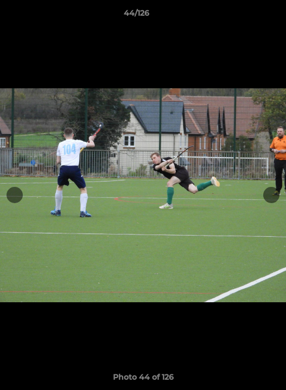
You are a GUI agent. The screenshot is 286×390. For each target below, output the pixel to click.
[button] (246, 16)
